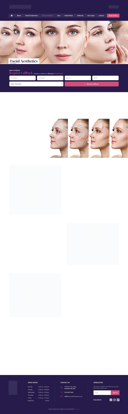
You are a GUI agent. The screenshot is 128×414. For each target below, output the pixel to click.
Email (95, 389)
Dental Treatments (31, 15)
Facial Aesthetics (47, 15)
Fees (58, 15)
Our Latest (91, 15)
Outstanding (77, 409)
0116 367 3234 (58, 73)
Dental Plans (69, 15)
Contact (101, 15)
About (19, 15)
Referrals (80, 15)
